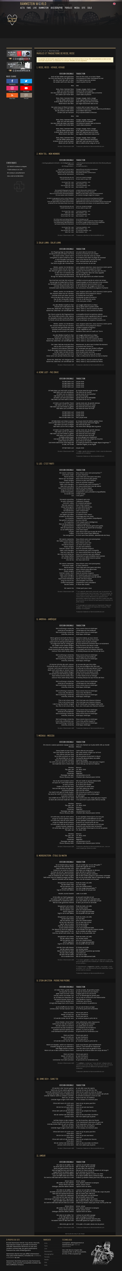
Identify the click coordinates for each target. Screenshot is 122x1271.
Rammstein (44, 7)
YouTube (26, 89)
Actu (22, 7)
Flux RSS (12, 96)
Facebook (12, 82)
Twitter (26, 82)
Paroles (68, 7)
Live (35, 7)
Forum (26, 96)
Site (83, 7)
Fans (29, 7)
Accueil (39, 51)
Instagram (12, 89)
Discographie (57, 7)
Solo (89, 7)
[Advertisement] (68, 24)
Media (76, 7)
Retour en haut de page (75, 1234)
